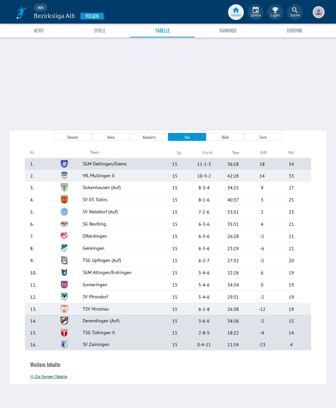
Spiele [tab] (99, 30)
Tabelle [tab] (162, 30)
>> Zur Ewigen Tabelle (48, 376)
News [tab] (39, 30)
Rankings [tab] (228, 30)
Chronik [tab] (294, 30)
